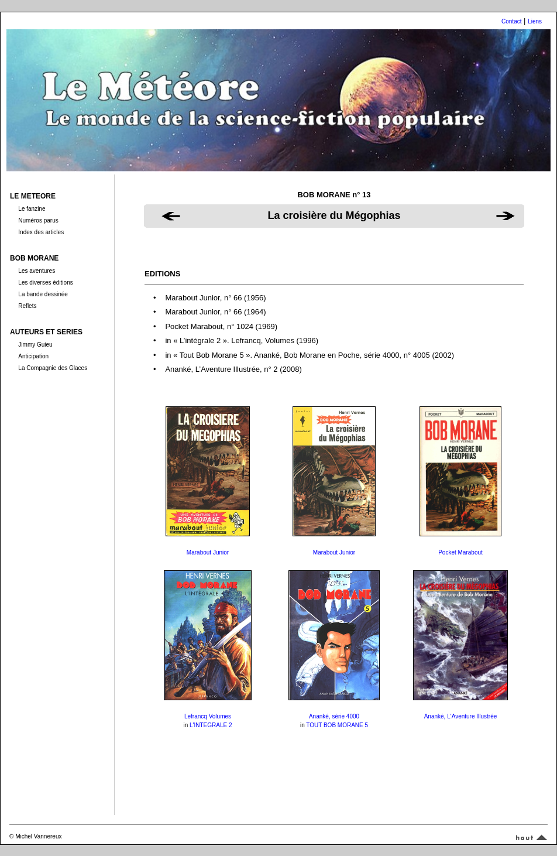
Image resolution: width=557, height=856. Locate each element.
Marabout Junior (208, 552)
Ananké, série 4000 (334, 716)
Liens (535, 21)
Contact (511, 21)
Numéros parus (38, 220)
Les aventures (36, 271)
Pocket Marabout (460, 552)
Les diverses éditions (45, 282)
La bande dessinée (43, 294)
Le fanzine (31, 209)
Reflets (27, 306)
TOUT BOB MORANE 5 (337, 725)
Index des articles (41, 232)
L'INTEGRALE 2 (211, 725)
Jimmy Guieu (35, 344)
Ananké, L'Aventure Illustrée (460, 716)
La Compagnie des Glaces (52, 368)
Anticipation (33, 356)
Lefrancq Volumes (207, 716)
